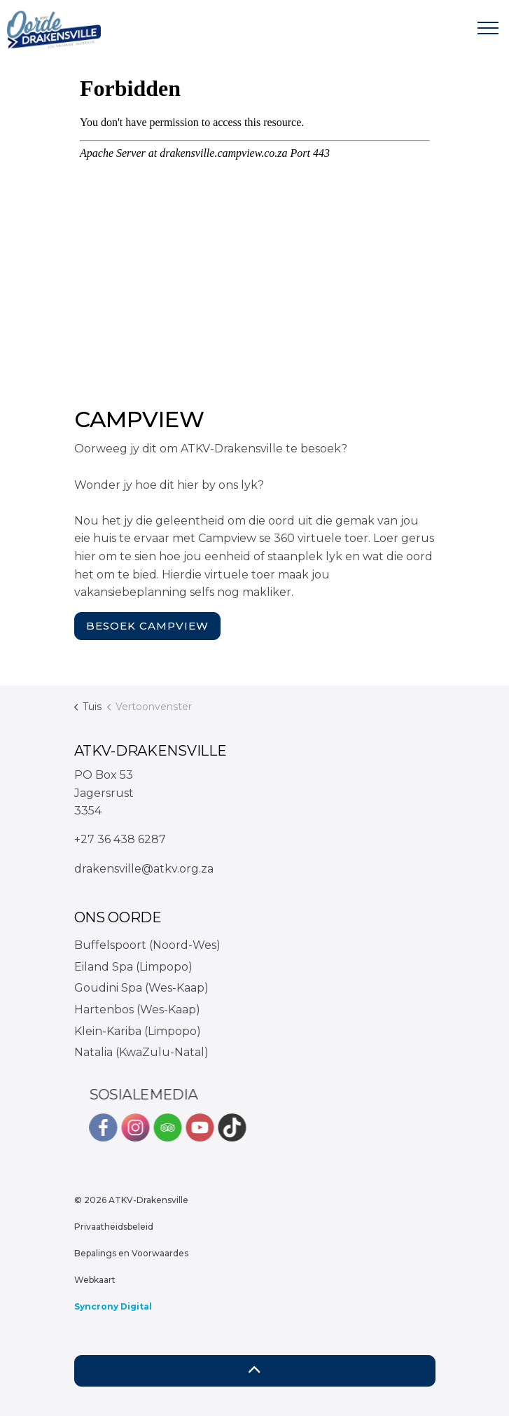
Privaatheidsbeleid (113, 1226)
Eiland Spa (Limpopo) (133, 966)
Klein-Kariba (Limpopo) (137, 1031)
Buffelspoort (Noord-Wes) (147, 945)
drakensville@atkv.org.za (144, 868)
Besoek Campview (147, 626)
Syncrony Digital (113, 1306)
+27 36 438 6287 (120, 839)
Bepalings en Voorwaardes (131, 1253)
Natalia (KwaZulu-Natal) (141, 1052)
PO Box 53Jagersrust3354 (104, 792)
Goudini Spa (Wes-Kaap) (141, 987)
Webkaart (95, 1280)
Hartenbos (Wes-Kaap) (137, 1009)
